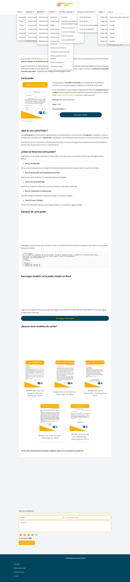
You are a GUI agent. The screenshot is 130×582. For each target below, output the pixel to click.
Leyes (109, 12)
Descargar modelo (80, 115)
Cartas (19, 12)
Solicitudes (29, 12)
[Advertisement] (65, 39)
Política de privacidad (19, 568)
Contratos (51, 12)
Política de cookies (19, 572)
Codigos (100, 12)
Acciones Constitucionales (85, 12)
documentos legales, (49, 59)
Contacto (16, 576)
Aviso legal (17, 564)
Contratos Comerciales (66, 12)
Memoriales (40, 12)
